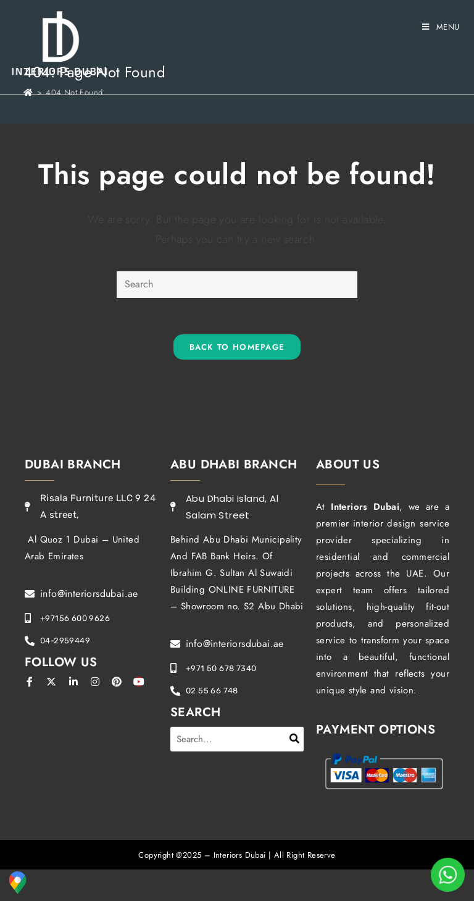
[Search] (295, 739)
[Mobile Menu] (441, 27)
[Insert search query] (237, 284)
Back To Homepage (237, 347)
